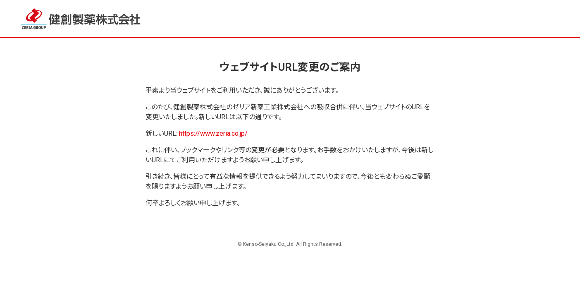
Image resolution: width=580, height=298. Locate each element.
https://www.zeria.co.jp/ (213, 133)
